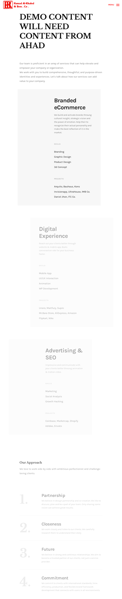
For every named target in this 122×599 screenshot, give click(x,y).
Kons (75, 186)
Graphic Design (60, 156)
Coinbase (46, 420)
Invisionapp (58, 191)
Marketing (46, 391)
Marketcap (59, 420)
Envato (54, 426)
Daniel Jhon (58, 196)
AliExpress (65, 313)
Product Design (60, 162)
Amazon (76, 313)
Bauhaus (66, 186)
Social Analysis (49, 396)
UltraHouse (72, 191)
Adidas (45, 426)
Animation (49, 283)
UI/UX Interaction (52, 278)
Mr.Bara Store (50, 313)
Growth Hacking (50, 401)
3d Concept (58, 167)
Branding (57, 151)
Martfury (55, 308)
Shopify (70, 420)
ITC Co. (70, 196)
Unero (46, 308)
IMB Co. (84, 191)
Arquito (56, 186)
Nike (55, 318)
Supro (64, 308)
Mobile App (49, 273)
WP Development (52, 288)
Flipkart (47, 318)
